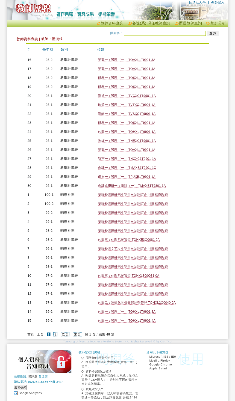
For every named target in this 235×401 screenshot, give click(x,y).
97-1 (49, 293)
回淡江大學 (197, 2)
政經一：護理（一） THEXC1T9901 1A (127, 141)
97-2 (49, 275)
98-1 (49, 266)
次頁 (65, 334)
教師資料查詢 (112, 23)
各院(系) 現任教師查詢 (151, 23)
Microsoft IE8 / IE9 (162, 356)
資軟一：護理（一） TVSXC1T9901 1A (127, 114)
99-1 (49, 221)
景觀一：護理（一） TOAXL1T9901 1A (126, 149)
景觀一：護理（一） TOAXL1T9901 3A (126, 60)
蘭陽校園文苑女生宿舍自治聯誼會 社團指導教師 (132, 248)
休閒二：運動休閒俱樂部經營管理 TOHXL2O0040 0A (137, 302)
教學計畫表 (69, 60)
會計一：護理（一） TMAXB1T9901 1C (127, 167)
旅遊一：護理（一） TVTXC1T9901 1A (126, 105)
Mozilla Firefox (159, 360)
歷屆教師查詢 (190, 23)
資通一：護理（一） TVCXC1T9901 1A (127, 96)
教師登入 (217, 2)
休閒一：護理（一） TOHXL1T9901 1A (127, 132)
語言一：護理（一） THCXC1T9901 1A (127, 158)
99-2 (49, 212)
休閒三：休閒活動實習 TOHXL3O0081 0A (128, 275)
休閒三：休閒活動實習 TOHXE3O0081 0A (129, 239)
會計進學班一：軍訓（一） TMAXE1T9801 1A (132, 185)
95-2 (49, 60)
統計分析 (218, 23)
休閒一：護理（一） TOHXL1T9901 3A (127, 311)
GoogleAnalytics (30, 393)
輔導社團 (67, 194)
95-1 (49, 96)
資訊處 (33, 376)
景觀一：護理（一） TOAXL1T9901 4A (126, 69)
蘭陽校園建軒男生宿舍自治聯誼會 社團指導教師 (132, 194)
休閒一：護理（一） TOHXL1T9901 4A (127, 320)
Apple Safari (158, 368)
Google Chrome (160, 364)
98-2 (49, 230)
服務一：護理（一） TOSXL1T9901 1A (126, 123)
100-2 (48, 203)
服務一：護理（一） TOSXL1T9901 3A (126, 78)
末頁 (77, 334)
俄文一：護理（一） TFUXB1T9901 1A (126, 176)
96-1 (49, 248)
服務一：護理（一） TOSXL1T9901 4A (126, 87)
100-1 (48, 194)
